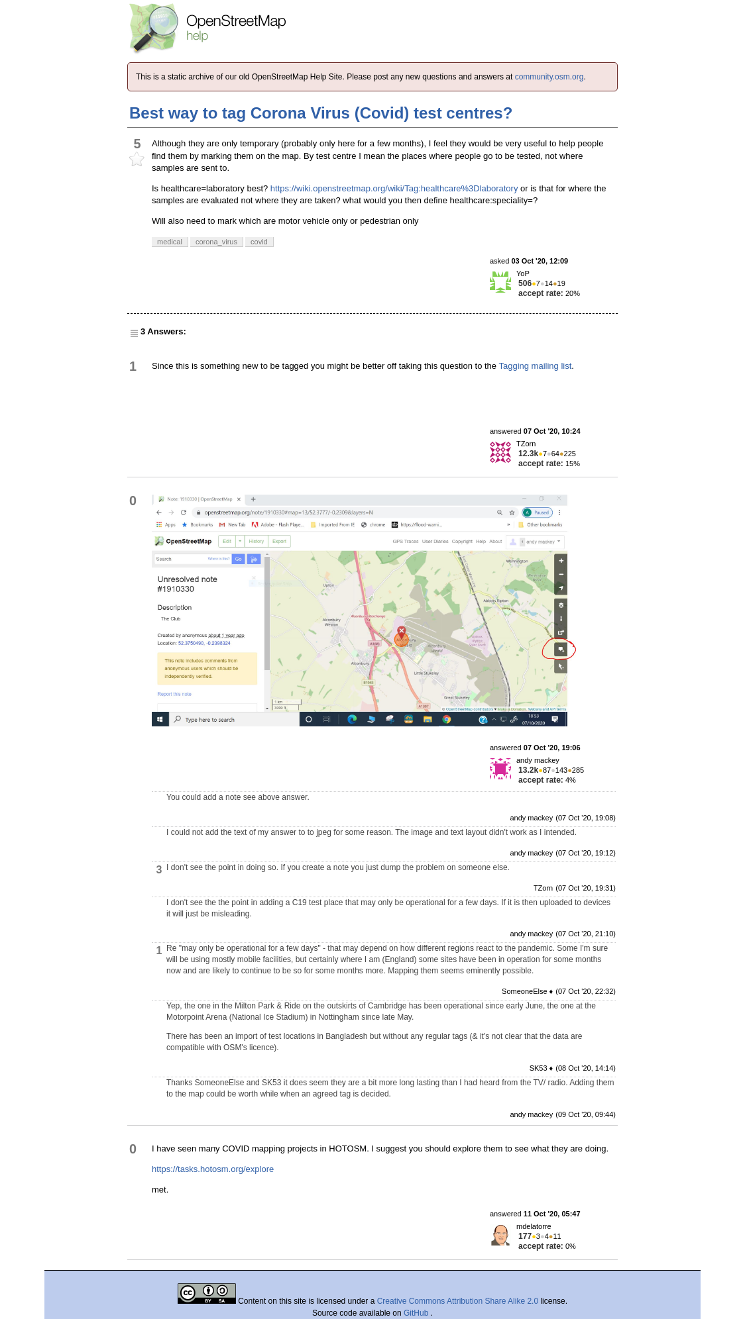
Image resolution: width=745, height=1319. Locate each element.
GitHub (417, 1313)
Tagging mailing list (534, 366)
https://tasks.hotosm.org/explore (213, 1169)
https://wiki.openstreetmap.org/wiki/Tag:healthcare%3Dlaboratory (394, 188)
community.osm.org (549, 76)
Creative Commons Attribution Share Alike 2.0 (457, 1301)
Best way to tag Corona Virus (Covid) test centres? (320, 113)
